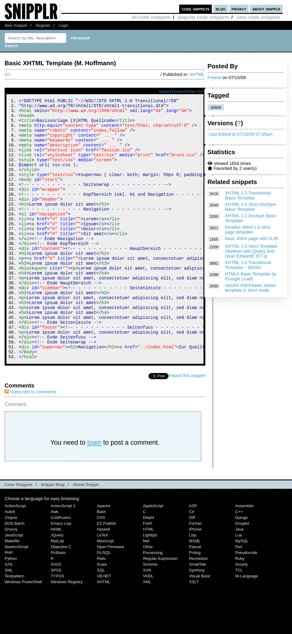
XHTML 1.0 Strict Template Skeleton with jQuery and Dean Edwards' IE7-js (251, 251)
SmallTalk (197, 613)
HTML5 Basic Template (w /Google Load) (251, 276)
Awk (54, 560)
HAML (56, 578)
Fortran (195, 572)
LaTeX (102, 584)
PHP (9, 601)
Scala (102, 613)
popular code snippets (203, 17)
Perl (238, 595)
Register (43, 25)
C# (191, 560)
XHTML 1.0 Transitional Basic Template (248, 195)
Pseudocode (246, 601)
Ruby (239, 607)
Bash (101, 560)
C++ (239, 560)
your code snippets (258, 17)
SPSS (56, 619)
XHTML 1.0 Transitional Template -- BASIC (248, 265)
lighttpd (150, 584)
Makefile (12, 590)
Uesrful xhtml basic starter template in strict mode (250, 288)
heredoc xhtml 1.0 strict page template (248, 230)
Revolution (198, 607)
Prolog (194, 601)
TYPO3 (57, 625)
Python (11, 607)
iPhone (195, 578)
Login (64, 25)
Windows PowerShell (23, 630)
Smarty (241, 613)
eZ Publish (106, 572)
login (94, 491)
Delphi (148, 566)
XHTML (196, 74)
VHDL (148, 625)
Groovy (11, 578)
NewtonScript (16, 595)
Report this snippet (186, 424)
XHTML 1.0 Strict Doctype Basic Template (250, 207)
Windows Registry (67, 630)
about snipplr (266, 8)
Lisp (192, 584)
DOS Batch (15, 572)
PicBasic (58, 601)
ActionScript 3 (63, 554)
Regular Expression (160, 607)
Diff (192, 566)
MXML (194, 590)
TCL (239, 619)
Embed (179, 91)
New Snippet (16, 25)
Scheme (150, 613)
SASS (56, 613)
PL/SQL (104, 601)
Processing (153, 601)
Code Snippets (19, 533)
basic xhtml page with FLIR (251, 238)
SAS (9, 613)
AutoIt (10, 560)
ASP (193, 554)
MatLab (57, 590)
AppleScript (153, 554)
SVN (147, 619)
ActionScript (15, 554)
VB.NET (104, 625)
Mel (146, 590)
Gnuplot (242, 572)
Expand (165, 91)
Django (241, 566)
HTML (148, 578)
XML (147, 630)
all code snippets (151, 17)
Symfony (196, 619)
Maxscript (105, 590)
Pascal (195, 595)
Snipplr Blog (53, 533)
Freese (214, 77)
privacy (238, 8)
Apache (103, 554)
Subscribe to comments (30, 440)
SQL (101, 619)
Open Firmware (110, 595)
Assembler (244, 554)
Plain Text (195, 91)
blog (221, 8)
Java (239, 578)
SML (9, 619)
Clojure (11, 566)
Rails (101, 607)
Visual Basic (200, 625)
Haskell (103, 578)
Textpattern (14, 625)
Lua (238, 584)
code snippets (196, 8)
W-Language (246, 625)
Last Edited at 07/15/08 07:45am (241, 134)
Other (148, 595)
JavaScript (14, 584)
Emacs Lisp (61, 572)
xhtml (216, 107)
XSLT (194, 630)
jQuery (57, 584)
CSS (101, 566)
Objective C (61, 595)
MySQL (241, 590)
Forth (147, 572)
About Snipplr (86, 533)
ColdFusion (61, 566)
